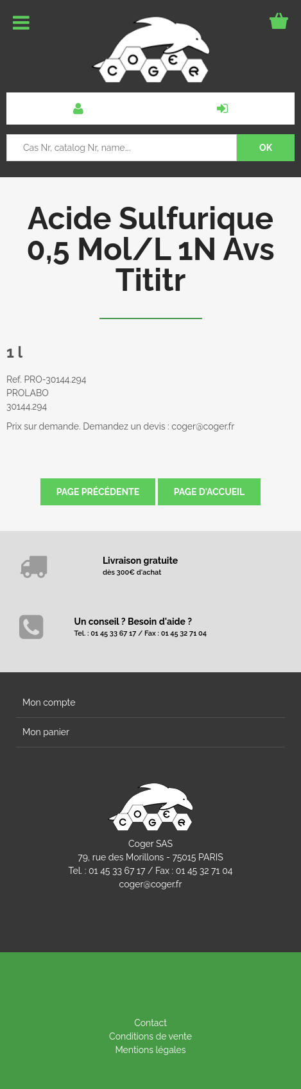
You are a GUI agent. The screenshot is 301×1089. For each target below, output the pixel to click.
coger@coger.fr (150, 884)
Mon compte (48, 702)
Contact (150, 1023)
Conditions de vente (150, 1036)
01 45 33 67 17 (117, 871)
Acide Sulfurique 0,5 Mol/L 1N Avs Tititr (150, 249)
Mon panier (45, 732)
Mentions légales (150, 1050)
